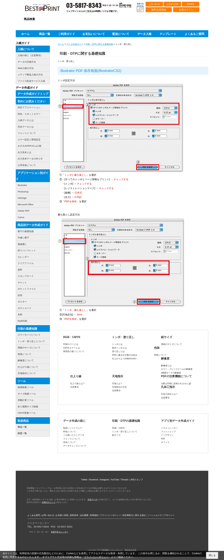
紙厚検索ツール (26, 387)
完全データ (92, 499)
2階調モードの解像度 (171, 373)
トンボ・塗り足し (123, 337)
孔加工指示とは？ (169, 394)
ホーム (61, 44)
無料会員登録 (158, 9)
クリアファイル (26, 263)
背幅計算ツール (26, 400)
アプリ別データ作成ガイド (178, 420)
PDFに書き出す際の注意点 (124, 355)
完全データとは (26, 126)
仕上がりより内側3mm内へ (125, 358)
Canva (21, 217)
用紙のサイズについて (171, 344)
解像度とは (166, 365)
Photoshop (23, 191)
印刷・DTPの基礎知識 (126, 420)
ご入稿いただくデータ (73, 435)
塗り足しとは (118, 351)
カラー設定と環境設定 (29, 139)
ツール (22, 381)
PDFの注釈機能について (176, 376)
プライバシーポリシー (110, 515)
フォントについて (71, 439)
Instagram (104, 479)
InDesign (22, 198)
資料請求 (190, 4)
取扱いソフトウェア (72, 428)
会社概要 (84, 515)
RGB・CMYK (71, 337)
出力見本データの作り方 (30, 158)
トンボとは (117, 344)
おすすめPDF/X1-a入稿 (29, 146)
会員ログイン (186, 9)
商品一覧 (22, 427)
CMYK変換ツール (27, 413)
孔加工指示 (168, 386)
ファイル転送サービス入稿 (31, 81)
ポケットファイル (27, 289)
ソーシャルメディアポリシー (160, 515)
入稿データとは (26, 120)
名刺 (20, 314)
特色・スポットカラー (29, 114)
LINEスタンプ (136, 479)
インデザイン (167, 435)
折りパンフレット (27, 250)
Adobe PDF (23, 210)
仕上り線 (75, 376)
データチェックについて (74, 446)
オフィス (165, 442)
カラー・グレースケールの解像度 (176, 369)
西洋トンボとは (119, 348)
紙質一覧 (22, 433)
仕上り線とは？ (77, 383)
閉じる (212, 555)
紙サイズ (166, 337)
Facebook (93, 479)
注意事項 (74, 387)
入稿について (26, 49)
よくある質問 (33, 515)
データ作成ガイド (74, 44)
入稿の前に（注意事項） (30, 55)
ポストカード (24, 308)
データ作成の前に (74, 420)
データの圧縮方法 (27, 62)
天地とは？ (117, 383)
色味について (160, 355)
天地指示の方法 (119, 387)
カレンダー (23, 257)
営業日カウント (48, 502)
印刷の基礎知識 (27, 328)
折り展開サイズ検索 (28, 406)
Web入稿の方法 (26, 68)
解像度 (165, 358)
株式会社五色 (130, 550)
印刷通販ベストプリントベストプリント (45, 9)
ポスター (22, 301)
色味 (157, 347)
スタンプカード (26, 276)
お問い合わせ (154, 4)
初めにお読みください (32, 101)
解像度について (26, 360)
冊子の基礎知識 (26, 231)
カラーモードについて (29, 335)
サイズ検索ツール (27, 393)
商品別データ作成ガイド (33, 225)
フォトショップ (168, 431)
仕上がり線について (28, 367)
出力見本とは (24, 152)
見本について (69, 442)
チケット (22, 282)
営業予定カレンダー (59, 532)
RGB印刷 (22, 321)
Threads (124, 479)
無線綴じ (22, 244)
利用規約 (94, 515)
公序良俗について (27, 165)
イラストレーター (169, 428)
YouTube (115, 479)
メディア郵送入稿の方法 (30, 74)
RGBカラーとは (70, 344)
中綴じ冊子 (23, 237)
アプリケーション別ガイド (32, 176)
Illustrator (22, 185)
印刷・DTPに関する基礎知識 (99, 44)
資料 (20, 269)
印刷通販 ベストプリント (112, 550)
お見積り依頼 (172, 4)
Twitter (84, 479)
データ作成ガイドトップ (33, 93)
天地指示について (27, 373)
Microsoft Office (25, 204)
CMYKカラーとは (71, 348)
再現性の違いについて (73, 351)
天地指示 (117, 376)
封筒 (20, 295)
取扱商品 (23, 420)
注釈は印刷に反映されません (174, 383)
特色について (69, 431)
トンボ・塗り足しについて (124, 431)
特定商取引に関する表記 (134, 515)
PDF (163, 439)
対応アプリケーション (29, 107)
